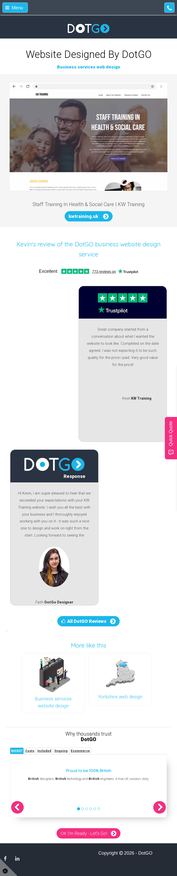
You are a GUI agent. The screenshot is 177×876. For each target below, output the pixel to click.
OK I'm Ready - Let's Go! (84, 833)
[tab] (16, 751)
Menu (14, 7)
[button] (17, 807)
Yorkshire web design (120, 697)
